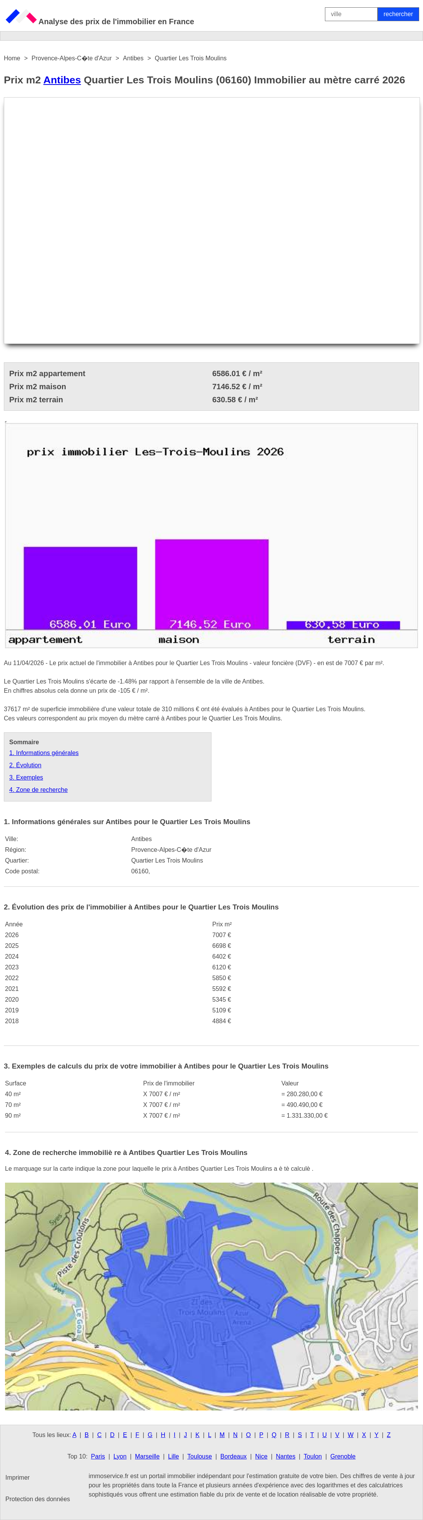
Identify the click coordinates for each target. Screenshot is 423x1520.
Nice (261, 1456)
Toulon (313, 1456)
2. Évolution (25, 765)
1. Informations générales (44, 753)
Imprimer (17, 1477)
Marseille (147, 1456)
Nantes (285, 1456)
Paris (98, 1456)
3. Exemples (26, 777)
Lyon (120, 1456)
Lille (173, 1456)
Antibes (62, 80)
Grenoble (343, 1456)
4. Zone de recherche (38, 790)
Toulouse (199, 1456)
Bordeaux (233, 1456)
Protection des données (37, 1499)
